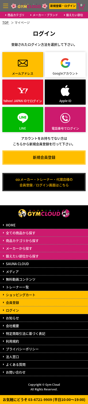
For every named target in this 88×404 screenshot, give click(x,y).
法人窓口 (12, 356)
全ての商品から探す (20, 232)
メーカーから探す (19, 248)
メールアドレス (22, 73)
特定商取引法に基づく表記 (25, 333)
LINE (22, 128)
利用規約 (12, 341)
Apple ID (65, 101)
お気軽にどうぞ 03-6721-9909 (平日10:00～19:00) (44, 399)
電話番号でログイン (65, 128)
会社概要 (12, 325)
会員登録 (12, 302)
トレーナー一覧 (17, 287)
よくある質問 (16, 364)
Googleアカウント (65, 73)
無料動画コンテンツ (20, 279)
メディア (12, 271)
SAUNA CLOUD (17, 263)
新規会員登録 (44, 157)
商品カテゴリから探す (22, 240)
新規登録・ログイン (63, 6)
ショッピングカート (20, 294)
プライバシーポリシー (22, 349)
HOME (10, 225)
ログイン (12, 310)
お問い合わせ (16, 372)
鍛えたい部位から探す (22, 256)
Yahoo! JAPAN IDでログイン (22, 101)
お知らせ (12, 318)
